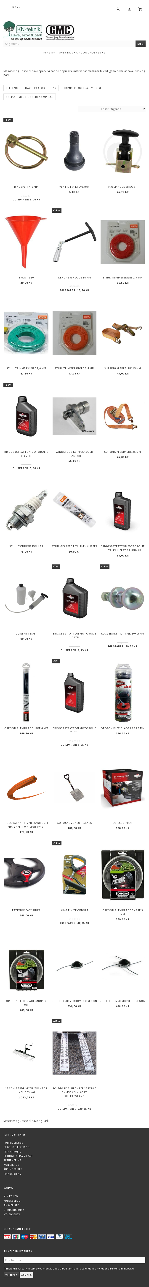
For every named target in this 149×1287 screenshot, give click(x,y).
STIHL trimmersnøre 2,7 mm (123, 277)
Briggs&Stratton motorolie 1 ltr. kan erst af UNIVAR (123, 548)
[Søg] (141, 43)
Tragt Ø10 (26, 277)
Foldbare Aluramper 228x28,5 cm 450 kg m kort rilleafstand (74, 1092)
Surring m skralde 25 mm (122, 368)
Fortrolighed (13, 1142)
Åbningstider (13, 1169)
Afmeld (26, 1275)
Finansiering (13, 1173)
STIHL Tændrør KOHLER (26, 546)
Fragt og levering (17, 1147)
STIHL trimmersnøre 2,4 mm (74, 368)
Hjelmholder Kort (122, 186)
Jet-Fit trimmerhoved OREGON (74, 1001)
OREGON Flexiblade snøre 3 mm (122, 912)
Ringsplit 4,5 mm (26, 186)
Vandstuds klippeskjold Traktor (74, 453)
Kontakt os (11, 1164)
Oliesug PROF (123, 822)
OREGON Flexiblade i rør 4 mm (26, 728)
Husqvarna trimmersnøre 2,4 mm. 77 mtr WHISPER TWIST (26, 824)
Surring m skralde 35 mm (122, 451)
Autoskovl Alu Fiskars (74, 822)
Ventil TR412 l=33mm (74, 186)
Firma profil (12, 1151)
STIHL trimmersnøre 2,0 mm (26, 368)
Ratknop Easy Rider (26, 910)
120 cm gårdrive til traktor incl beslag (26, 1090)
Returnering (12, 1160)
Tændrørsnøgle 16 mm (74, 277)
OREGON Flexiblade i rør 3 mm (123, 728)
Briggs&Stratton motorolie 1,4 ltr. (74, 635)
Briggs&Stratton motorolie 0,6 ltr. (26, 453)
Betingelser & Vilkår (18, 1156)
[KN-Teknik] (44, 30)
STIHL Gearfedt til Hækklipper (74, 546)
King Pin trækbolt (74, 910)
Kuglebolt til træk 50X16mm (122, 633)
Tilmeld (11, 1275)
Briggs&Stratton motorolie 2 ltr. (74, 730)
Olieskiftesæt (26, 633)
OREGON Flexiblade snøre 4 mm (26, 1002)
